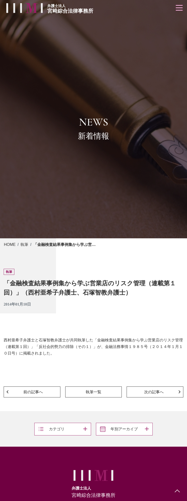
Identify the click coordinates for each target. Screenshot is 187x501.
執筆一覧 (93, 392)
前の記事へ (33, 392)
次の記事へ (154, 392)
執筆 (24, 244)
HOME (10, 244)
